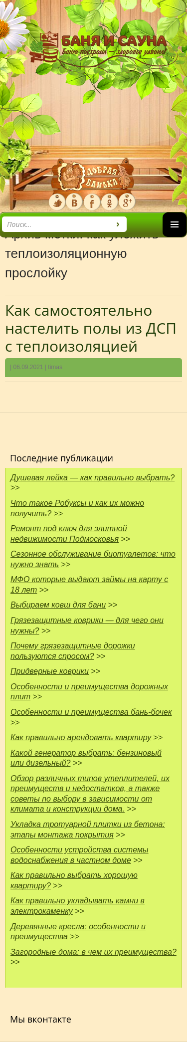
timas (55, 367)
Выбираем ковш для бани (58, 605)
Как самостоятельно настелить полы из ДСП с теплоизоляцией (91, 328)
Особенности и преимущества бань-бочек (91, 712)
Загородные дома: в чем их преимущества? (93, 952)
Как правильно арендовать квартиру (80, 737)
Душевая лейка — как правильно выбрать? (92, 477)
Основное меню (175, 236)
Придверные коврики (49, 671)
